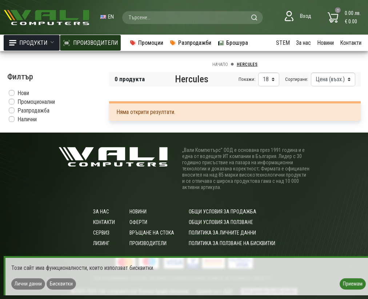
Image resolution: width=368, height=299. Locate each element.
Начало (220, 64)
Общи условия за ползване (221, 222)
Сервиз (101, 233)
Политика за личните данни (222, 233)
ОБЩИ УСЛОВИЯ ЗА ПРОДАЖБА (222, 212)
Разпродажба (33, 110)
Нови (23, 93)
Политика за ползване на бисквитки (232, 243)
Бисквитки (61, 284)
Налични (27, 119)
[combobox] (192, 17)
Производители (148, 243)
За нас (303, 42)
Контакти (350, 42)
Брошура (232, 42)
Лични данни (28, 284)
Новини (325, 42)
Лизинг (101, 243)
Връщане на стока (151, 233)
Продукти (31, 42)
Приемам (353, 284)
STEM (283, 42)
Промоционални (36, 101)
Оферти (138, 222)
